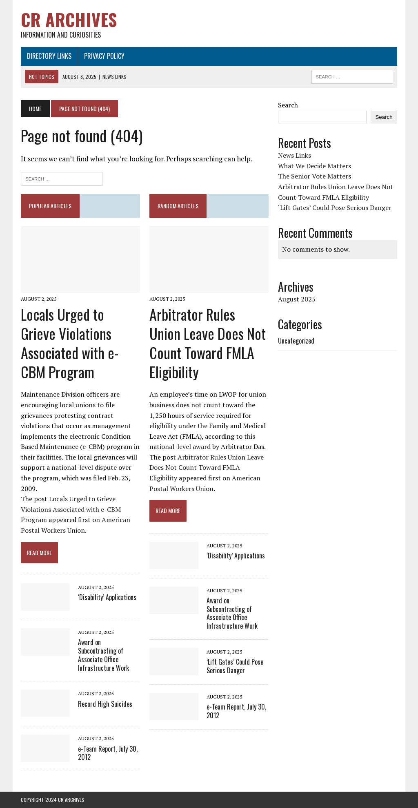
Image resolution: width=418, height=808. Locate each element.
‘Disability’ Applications (107, 597)
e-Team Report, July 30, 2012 (108, 753)
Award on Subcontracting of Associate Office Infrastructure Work (103, 654)
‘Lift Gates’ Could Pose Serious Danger (235, 666)
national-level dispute (84, 467)
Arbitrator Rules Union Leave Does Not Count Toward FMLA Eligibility (207, 342)
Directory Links (49, 56)
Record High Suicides (105, 704)
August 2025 (297, 299)
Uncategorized (296, 341)
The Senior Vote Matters (314, 176)
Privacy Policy (104, 56)
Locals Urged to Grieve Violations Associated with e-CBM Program (69, 342)
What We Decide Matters (314, 165)
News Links (294, 155)
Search (288, 104)
